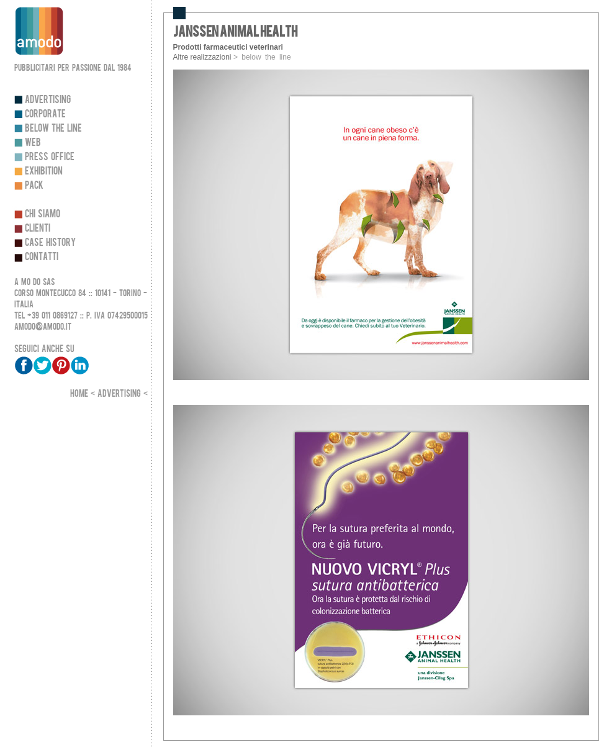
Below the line (53, 128)
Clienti (37, 228)
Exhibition (44, 171)
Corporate (45, 113)
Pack (34, 185)
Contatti (41, 256)
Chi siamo (42, 213)
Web (33, 142)
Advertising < (122, 393)
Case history (50, 242)
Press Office (49, 156)
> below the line (262, 57)
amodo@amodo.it (42, 327)
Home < (83, 393)
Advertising (48, 99)
